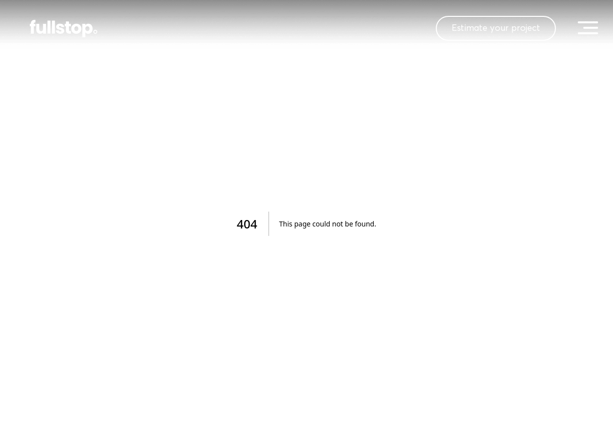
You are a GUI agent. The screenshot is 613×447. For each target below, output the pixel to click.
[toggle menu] (588, 27)
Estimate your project (496, 28)
